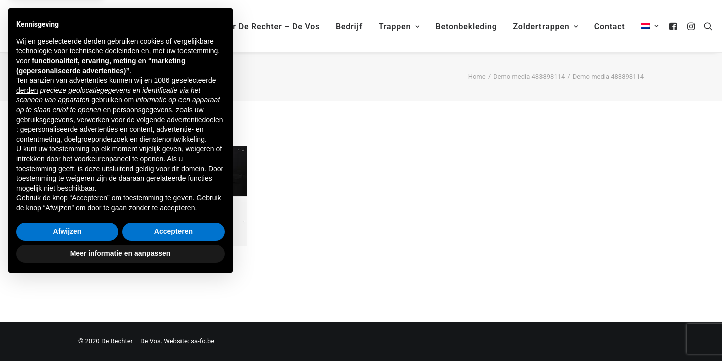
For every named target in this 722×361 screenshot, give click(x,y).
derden (27, 170)
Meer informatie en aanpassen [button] (120, 333)
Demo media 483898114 (529, 76)
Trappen (399, 26)
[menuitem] (646, 26)
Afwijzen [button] (67, 312)
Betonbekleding (466, 26)
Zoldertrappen (546, 26)
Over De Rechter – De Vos (269, 26)
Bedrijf (349, 26)
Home (477, 76)
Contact (609, 26)
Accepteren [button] (173, 312)
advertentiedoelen (195, 200)
